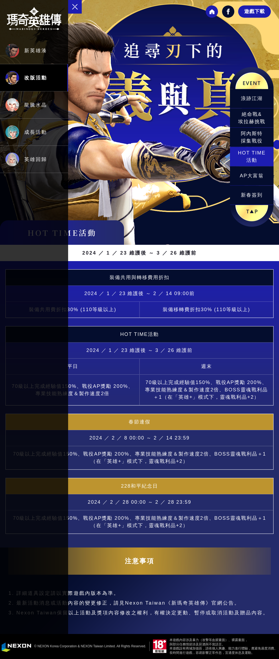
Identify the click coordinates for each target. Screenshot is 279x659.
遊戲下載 (254, 11)
